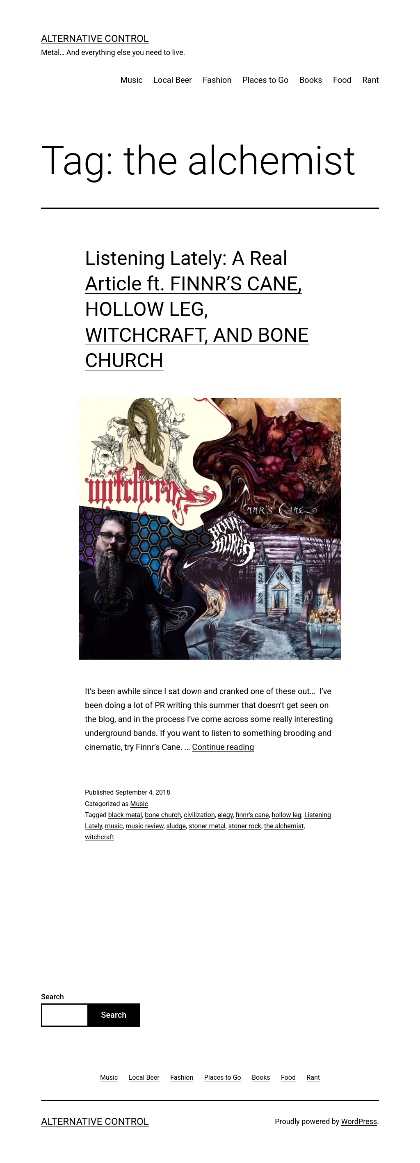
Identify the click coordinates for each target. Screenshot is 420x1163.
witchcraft (99, 837)
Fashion (217, 80)
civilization (199, 815)
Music (132, 80)
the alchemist (284, 826)
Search (52, 996)
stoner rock (244, 826)
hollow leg (286, 815)
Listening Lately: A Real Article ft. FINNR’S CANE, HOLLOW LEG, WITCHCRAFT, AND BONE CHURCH (197, 309)
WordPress (359, 1121)
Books (310, 80)
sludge (176, 826)
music (114, 826)
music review (144, 826)
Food (342, 80)
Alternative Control (95, 38)
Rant (370, 80)
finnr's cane (252, 815)
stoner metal (207, 826)
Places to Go (265, 80)
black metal (125, 815)
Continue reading (223, 747)
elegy (225, 815)
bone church (163, 815)
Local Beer (172, 80)
